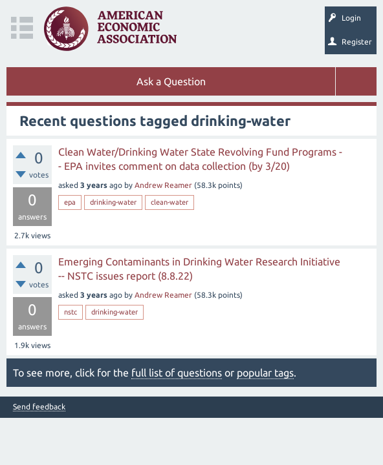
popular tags (265, 372)
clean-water (169, 202)
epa (70, 202)
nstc (70, 312)
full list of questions (176, 372)
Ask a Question (171, 81)
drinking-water (113, 202)
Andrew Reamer (163, 185)
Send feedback (39, 407)
